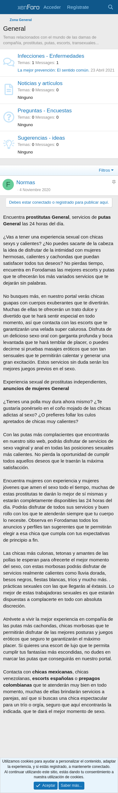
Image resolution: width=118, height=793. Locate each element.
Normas (25, 182)
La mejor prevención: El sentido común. (53, 70)
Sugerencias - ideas (41, 138)
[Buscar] (110, 7)
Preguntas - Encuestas (45, 111)
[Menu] (8, 7)
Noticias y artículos (40, 83)
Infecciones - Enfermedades (51, 56)
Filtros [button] (104, 170)
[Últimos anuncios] (98, 7)
